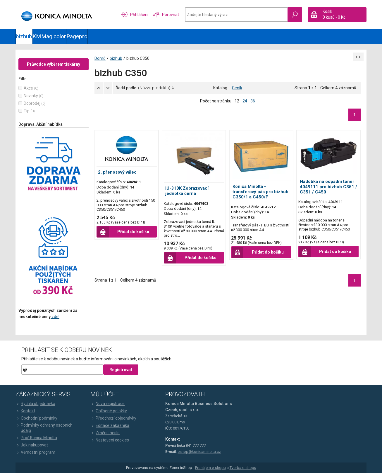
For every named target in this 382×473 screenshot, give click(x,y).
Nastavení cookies (109, 440)
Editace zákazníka (109, 425)
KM (36, 36)
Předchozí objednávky (113, 418)
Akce (28, 88)
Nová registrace (107, 403)
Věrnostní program (35, 452)
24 (244, 101)
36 (252, 101)
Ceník (237, 87)
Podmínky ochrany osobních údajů (44, 428)
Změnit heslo (105, 432)
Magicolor (53, 36)
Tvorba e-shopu (243, 467)
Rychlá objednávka (35, 403)
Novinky (31, 95)
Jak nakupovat (32, 445)
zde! (55, 316)
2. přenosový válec (117, 172)
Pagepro (76, 36)
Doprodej (32, 103)
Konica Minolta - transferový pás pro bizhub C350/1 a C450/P (260, 192)
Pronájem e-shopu (210, 467)
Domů (100, 58)
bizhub (24, 36)
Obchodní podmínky (36, 418)
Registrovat (120, 369)
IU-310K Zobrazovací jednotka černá (187, 191)
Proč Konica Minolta (36, 437)
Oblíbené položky (108, 411)
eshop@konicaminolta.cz (199, 451)
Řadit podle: (143, 87)
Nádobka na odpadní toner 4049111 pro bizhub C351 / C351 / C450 (328, 187)
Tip (27, 111)
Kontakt (25, 411)
